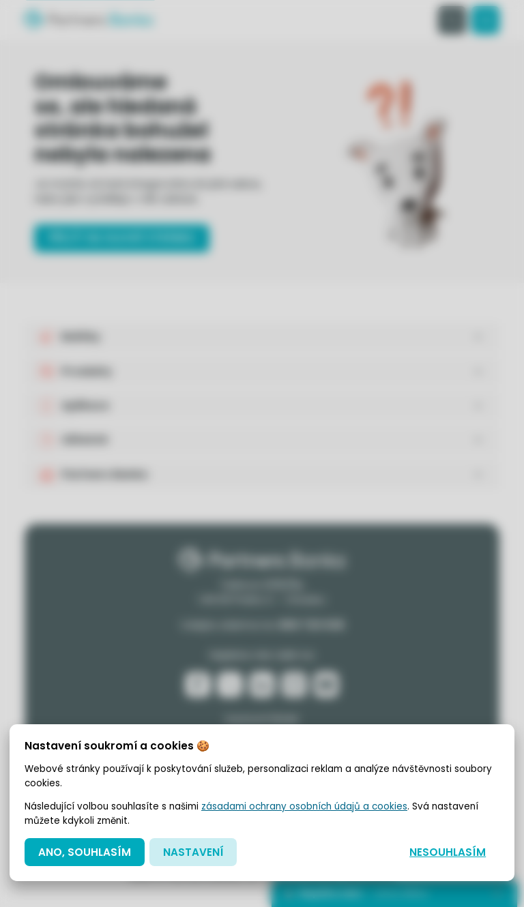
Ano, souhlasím (84, 852)
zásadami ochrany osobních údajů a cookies (304, 806)
